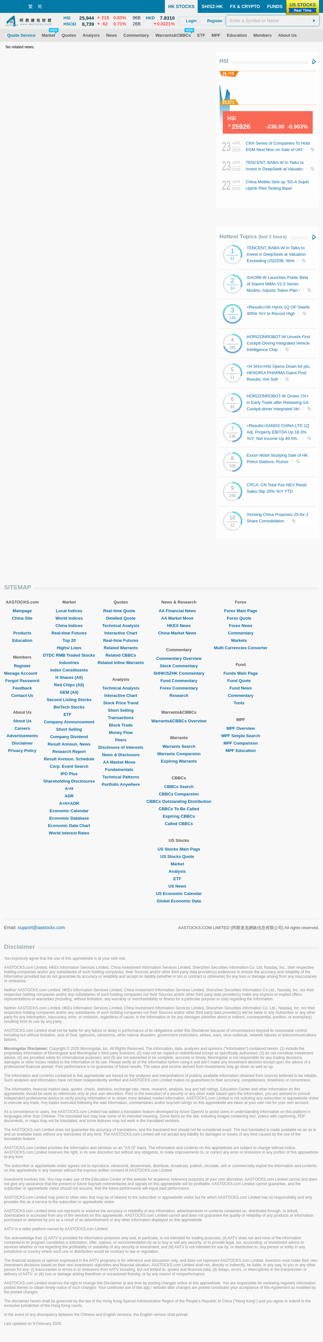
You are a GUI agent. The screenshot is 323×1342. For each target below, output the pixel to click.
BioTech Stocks (69, 707)
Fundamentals (121, 769)
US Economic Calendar (179, 893)
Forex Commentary (179, 688)
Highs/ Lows (69, 647)
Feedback (22, 688)
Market (179, 863)
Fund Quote (240, 680)
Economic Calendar (68, 810)
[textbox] (272, 20)
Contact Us (22, 695)
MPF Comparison (240, 743)
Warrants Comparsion (179, 753)
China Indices (69, 625)
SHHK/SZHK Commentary (178, 673)
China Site (22, 618)
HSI (224, 61)
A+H (69, 788)
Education (22, 640)
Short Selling (69, 729)
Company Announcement (69, 721)
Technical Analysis (120, 625)
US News (179, 886)
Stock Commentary (179, 665)
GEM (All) (69, 692)
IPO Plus (68, 773)
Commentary (240, 633)
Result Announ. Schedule (69, 759)
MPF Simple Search (240, 735)
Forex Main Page (240, 610)
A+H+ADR (69, 803)
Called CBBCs (179, 823)
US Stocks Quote (178, 856)
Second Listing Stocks (69, 699)
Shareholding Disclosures (69, 781)
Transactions (121, 717)
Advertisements (22, 735)
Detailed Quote (121, 618)
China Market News (179, 633)
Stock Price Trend (121, 702)
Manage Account (22, 673)
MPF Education (241, 750)
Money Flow (121, 732)
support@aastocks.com (41, 927)
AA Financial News (179, 610)
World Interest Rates (69, 833)
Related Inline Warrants (121, 662)
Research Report (69, 751)
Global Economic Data (179, 901)
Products (22, 633)
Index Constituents (69, 670)
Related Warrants (121, 647)
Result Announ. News (69, 744)
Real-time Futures (69, 633)
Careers (22, 728)
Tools (241, 702)
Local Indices (69, 610)
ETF (69, 714)
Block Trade (121, 725)
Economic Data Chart (69, 825)
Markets (240, 640)
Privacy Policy (22, 750)
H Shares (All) (69, 677)
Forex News (240, 625)
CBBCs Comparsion (179, 794)
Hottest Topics (253, 236)
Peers (120, 740)
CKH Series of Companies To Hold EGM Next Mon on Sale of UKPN (278, 149)
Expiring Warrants (179, 761)
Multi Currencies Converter (240, 647)
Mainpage (22, 610)
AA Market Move (121, 762)
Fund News (240, 688)
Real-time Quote (121, 610)
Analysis (179, 871)
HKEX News (179, 625)
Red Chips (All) (69, 684)
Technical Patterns (121, 777)
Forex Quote (241, 618)
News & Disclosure (120, 754)
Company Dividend (69, 736)
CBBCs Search (179, 786)
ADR (69, 796)
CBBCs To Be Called (179, 808)
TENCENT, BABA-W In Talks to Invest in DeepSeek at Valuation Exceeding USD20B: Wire (278, 169)
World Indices (69, 618)
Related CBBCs (120, 655)
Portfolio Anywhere (121, 784)
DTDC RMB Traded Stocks (69, 655)
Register (22, 665)
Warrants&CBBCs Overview (178, 721)
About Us (22, 721)
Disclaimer (22, 743)
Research (178, 695)
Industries (69, 662)
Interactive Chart (121, 633)
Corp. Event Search (69, 766)
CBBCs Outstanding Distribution (179, 801)
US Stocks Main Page (178, 849)
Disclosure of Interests (120, 747)
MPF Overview (240, 728)
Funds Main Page (240, 673)
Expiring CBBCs (179, 816)
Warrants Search (178, 746)
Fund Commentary (178, 680)
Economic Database (69, 818)
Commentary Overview (179, 658)
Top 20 (69, 640)
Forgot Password (22, 680)
